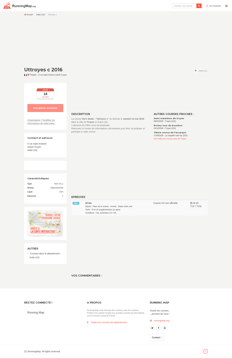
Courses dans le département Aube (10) (44, 255)
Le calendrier (172, 6)
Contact (157, 337)
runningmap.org (161, 320)
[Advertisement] (116, 41)
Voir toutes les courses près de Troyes (170, 139)
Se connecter (213, 6)
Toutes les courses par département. (109, 322)
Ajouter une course (193, 6)
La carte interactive (151, 6)
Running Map (35, 312)
